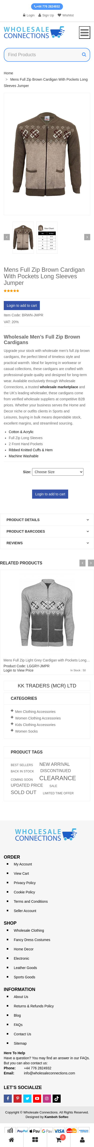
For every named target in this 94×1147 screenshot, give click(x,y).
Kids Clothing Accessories (35, 725)
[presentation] (82, 563)
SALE (53, 786)
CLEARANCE (57, 778)
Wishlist (66, 15)
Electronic (21, 958)
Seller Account (25, 911)
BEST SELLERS (22, 765)
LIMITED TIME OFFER (58, 793)
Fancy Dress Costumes (32, 940)
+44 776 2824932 (47, 6)
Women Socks (26, 731)
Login (29, 15)
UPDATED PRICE (27, 785)
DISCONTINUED (55, 771)
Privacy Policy (25, 883)
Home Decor (24, 949)
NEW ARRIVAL (54, 764)
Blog (17, 1015)
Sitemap (20, 1043)
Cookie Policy (24, 892)
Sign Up (46, 15)
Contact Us (22, 1034)
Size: (27, 472)
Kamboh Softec (56, 1117)
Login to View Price (19, 670)
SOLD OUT (23, 792)
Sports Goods (24, 977)
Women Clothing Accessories (38, 718)
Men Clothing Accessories (35, 712)
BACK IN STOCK (22, 771)
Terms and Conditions (31, 901)
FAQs (18, 1025)
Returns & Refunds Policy (34, 1006)
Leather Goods (25, 968)
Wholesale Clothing (29, 930)
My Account (23, 864)
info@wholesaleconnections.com (49, 1073)
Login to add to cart (22, 306)
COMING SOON (22, 779)
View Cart (21, 873)
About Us (21, 997)
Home (8, 73)
